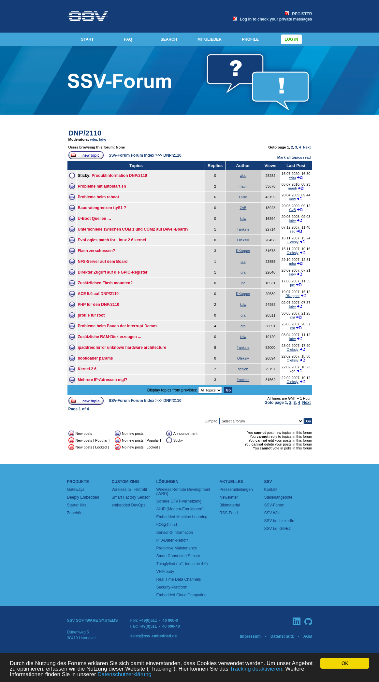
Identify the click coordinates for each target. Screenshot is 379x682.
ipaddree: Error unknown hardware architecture (122, 347)
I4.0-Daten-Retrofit (172, 540)
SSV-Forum (274, 505)
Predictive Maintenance (176, 548)
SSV (268, 481)
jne (243, 283)
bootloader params (95, 358)
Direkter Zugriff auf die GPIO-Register (113, 272)
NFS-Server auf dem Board (103, 261)
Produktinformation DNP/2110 (119, 175)
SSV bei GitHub (278, 528)
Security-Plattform (171, 587)
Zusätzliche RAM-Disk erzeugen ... (109, 336)
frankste (243, 229)
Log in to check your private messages (272, 19)
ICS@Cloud (166, 524)
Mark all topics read (294, 157)
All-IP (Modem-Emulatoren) (180, 509)
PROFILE (250, 39)
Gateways (75, 489)
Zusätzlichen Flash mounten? (105, 283)
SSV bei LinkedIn (279, 521)
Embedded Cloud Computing (181, 595)
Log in (291, 39)
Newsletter (229, 497)
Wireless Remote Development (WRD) (183, 491)
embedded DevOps (128, 505)
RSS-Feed (229, 513)
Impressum (250, 636)
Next (307, 147)
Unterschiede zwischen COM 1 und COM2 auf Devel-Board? (133, 229)
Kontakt (271, 489)
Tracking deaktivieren (256, 669)
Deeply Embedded (83, 497)
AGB (307, 636)
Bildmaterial (230, 505)
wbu (93, 139)
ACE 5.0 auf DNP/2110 (98, 293)
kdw (102, 139)
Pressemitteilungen (236, 489)
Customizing (125, 481)
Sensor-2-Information (174, 532)
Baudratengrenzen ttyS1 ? (102, 208)
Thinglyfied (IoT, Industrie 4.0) (182, 563)
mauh (243, 186)
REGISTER (298, 14)
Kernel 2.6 (87, 369)
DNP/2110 (85, 133)
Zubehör (74, 513)
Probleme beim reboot (98, 197)
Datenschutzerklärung (124, 675)
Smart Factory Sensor (131, 497)
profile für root (91, 315)
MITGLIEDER (209, 39)
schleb (243, 369)
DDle (243, 197)
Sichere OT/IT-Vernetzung (179, 501)
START (87, 39)
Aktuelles (231, 481)
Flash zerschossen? (96, 251)
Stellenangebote (278, 497)
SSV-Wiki (272, 513)
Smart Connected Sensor (178, 556)
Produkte (78, 481)
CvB (243, 208)
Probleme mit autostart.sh (102, 186)
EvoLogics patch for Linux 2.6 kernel (112, 240)
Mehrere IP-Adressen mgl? (102, 379)
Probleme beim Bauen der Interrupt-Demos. (118, 326)
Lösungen (167, 481)
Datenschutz (282, 636)
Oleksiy (243, 240)
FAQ (128, 39)
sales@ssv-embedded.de (153, 636)
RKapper (243, 251)
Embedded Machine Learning (182, 517)
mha (292, 263)
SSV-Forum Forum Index (131, 155)
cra (243, 261)
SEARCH (169, 39)
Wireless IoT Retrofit (129, 489)
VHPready (165, 571)
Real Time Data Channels (178, 579)
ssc (292, 231)
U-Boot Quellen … (94, 218)
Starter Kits (76, 505)
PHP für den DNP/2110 (98, 304)
